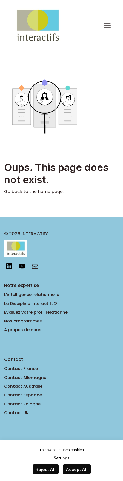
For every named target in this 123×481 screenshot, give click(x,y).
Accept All (76, 469)
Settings (62, 458)
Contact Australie (23, 386)
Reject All (45, 469)
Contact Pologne (22, 404)
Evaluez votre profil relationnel (36, 312)
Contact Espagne (23, 395)
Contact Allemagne (25, 377)
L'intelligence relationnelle (31, 294)
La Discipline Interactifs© (30, 303)
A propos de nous (22, 329)
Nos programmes (23, 321)
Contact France (21, 368)
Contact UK (16, 412)
